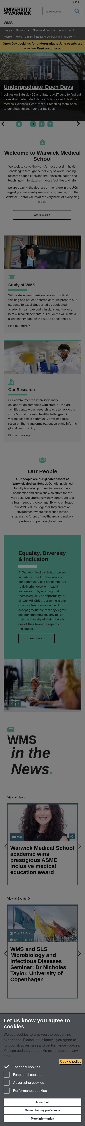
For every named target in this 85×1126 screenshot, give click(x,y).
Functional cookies (23, 1075)
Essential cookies (22, 1066)
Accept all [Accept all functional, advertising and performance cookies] (42, 1102)
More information (42, 1118)
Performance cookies (25, 1091)
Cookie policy (70, 1061)
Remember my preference (42, 1110)
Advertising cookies (24, 1083)
